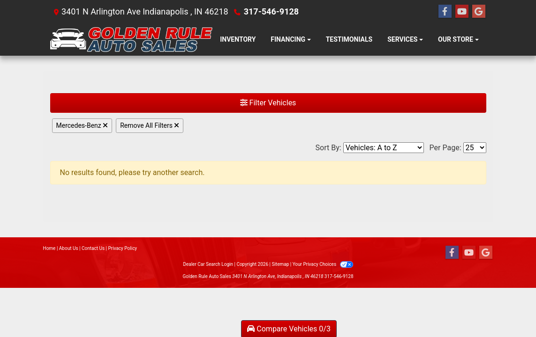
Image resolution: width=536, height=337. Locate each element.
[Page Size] (474, 147)
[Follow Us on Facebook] (445, 12)
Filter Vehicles (268, 102)
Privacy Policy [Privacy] (122, 248)
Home (49, 248)
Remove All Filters (149, 125)
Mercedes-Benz (82, 125)
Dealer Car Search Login (208, 264)
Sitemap (280, 264)
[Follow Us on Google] (478, 12)
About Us (68, 248)
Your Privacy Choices (323, 264)
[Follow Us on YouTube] (461, 12)
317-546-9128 (271, 11)
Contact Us (93, 248)
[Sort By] (383, 147)
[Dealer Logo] (131, 39)
